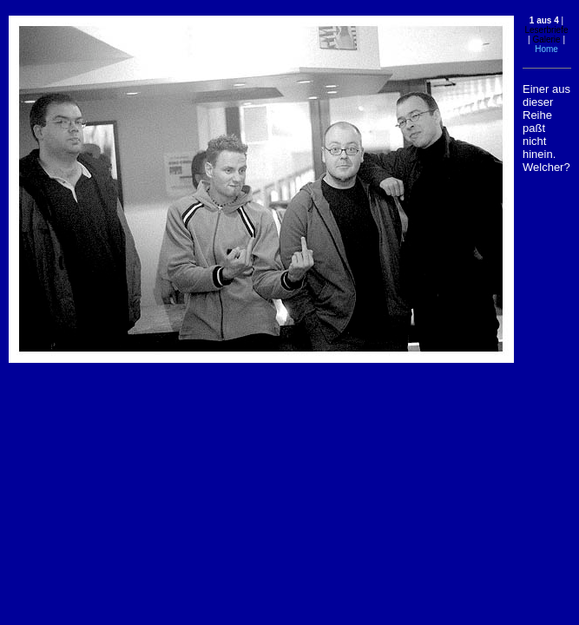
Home (546, 49)
